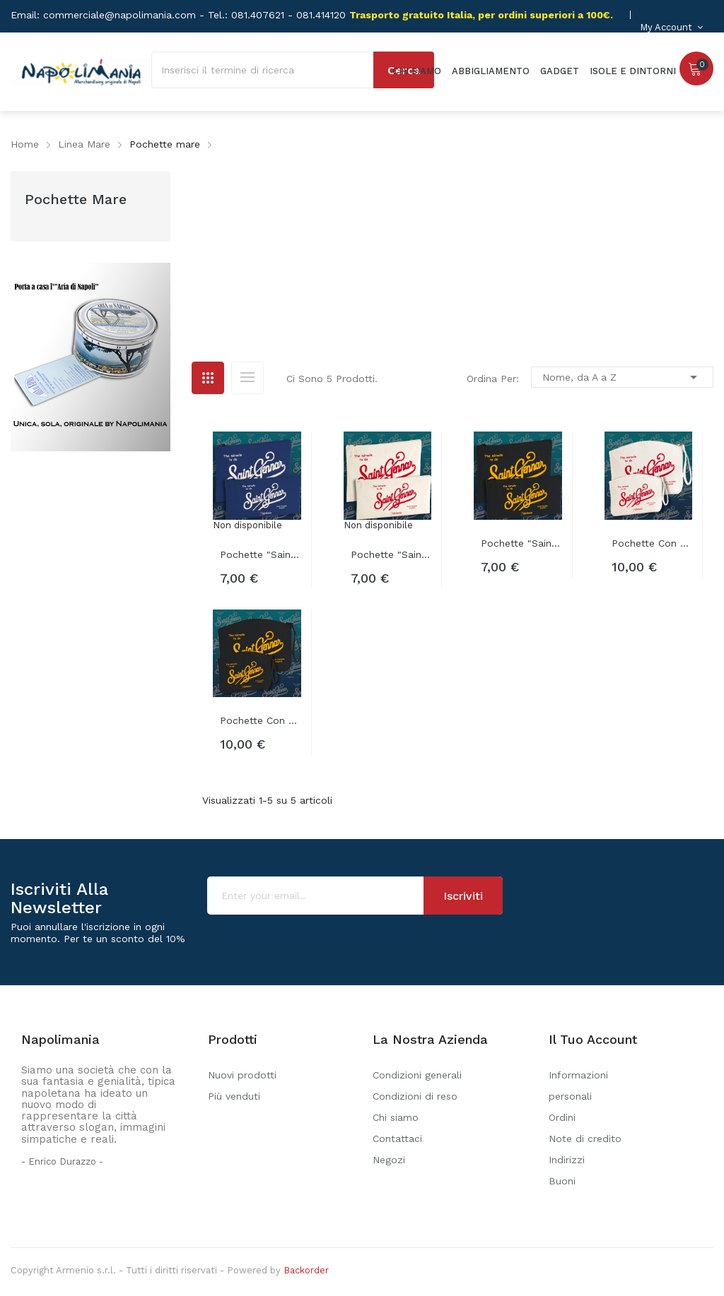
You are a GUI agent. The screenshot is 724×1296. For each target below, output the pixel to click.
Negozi (389, 1159)
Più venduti (234, 1096)
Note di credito (585, 1138)
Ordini (562, 1117)
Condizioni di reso (415, 1096)
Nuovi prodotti (242, 1075)
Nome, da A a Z (622, 377)
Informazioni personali (578, 1085)
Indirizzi (567, 1159)
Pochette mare (76, 199)
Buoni (562, 1181)
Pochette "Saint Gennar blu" (260, 554)
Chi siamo (396, 1117)
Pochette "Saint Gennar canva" (391, 554)
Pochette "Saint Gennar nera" (521, 543)
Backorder (306, 1270)
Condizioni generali (417, 1075)
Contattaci (397, 1138)
